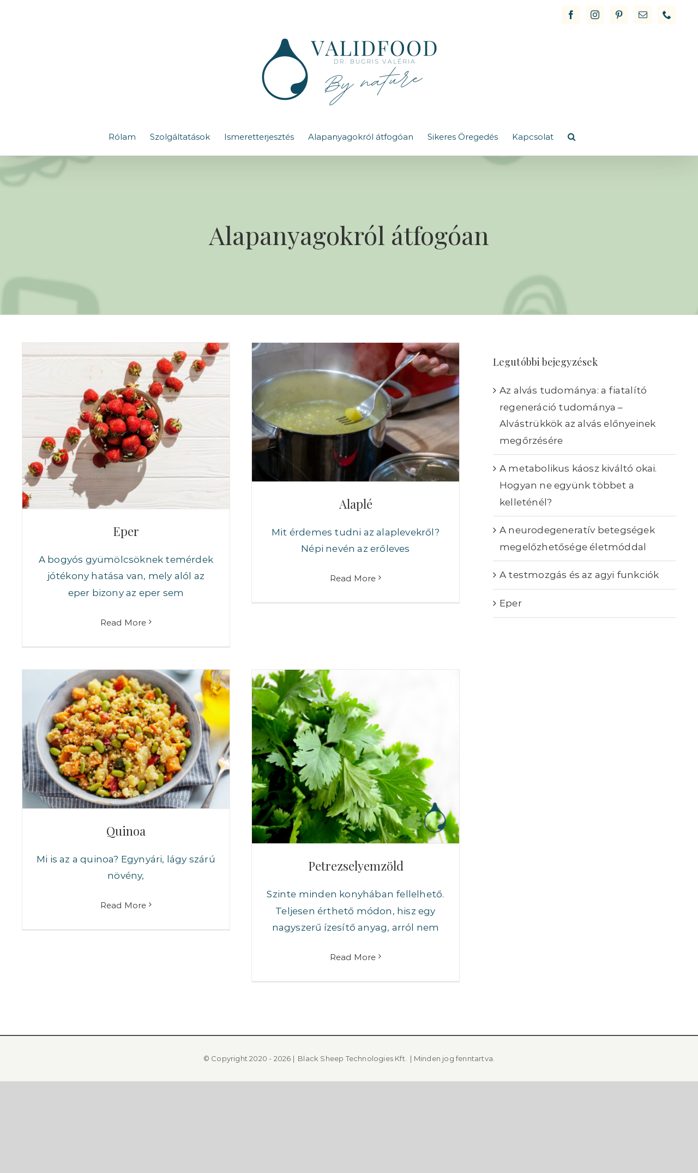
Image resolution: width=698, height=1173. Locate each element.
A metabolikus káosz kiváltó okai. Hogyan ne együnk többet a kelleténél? (578, 485)
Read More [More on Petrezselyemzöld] (353, 957)
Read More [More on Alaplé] (353, 622)
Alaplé (355, 504)
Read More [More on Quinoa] (123, 957)
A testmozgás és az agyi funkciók (579, 574)
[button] (571, 136)
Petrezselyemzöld (356, 866)
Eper (126, 531)
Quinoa (126, 831)
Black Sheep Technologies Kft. (352, 1058)
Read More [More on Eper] (123, 622)
